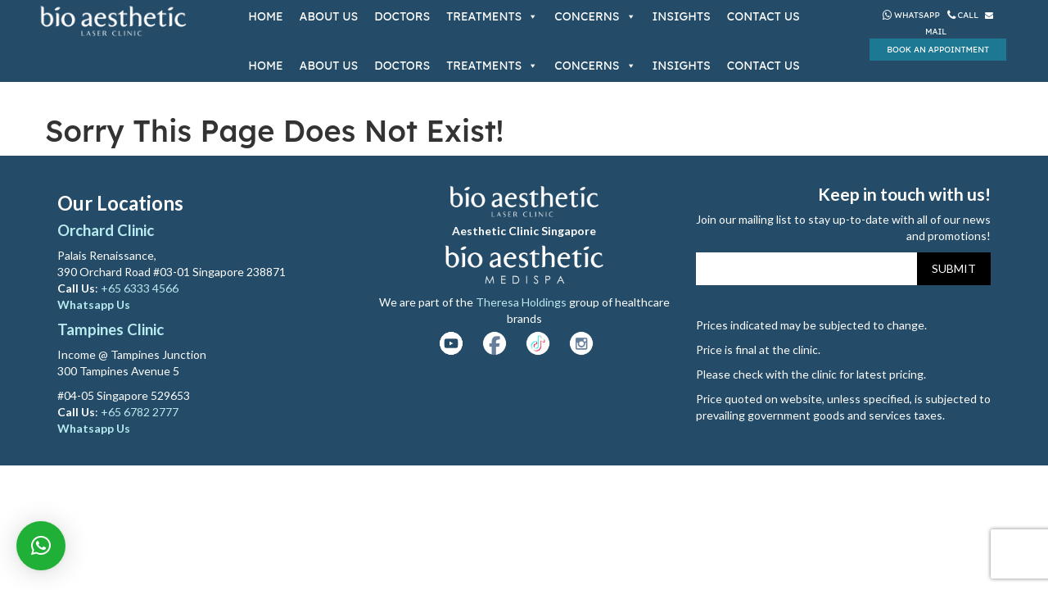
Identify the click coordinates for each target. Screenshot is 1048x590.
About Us (329, 16)
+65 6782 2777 (139, 412)
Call (964, 15)
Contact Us (763, 16)
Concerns (594, 16)
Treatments (492, 16)
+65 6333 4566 (141, 288)
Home (265, 16)
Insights (682, 16)
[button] (41, 545)
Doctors (402, 16)
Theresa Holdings (521, 302)
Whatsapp (911, 15)
